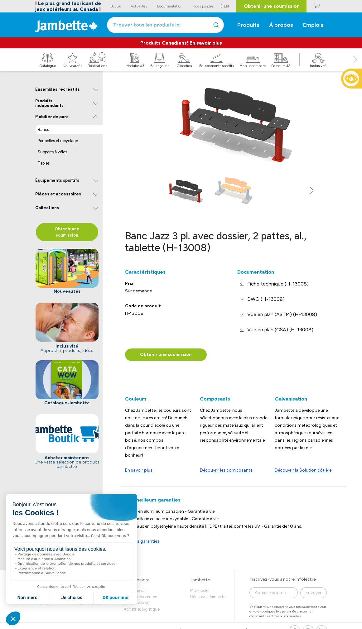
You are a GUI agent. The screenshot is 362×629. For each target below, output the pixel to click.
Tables (44, 163)
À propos (281, 25)
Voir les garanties (142, 541)
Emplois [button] (313, 25)
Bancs (43, 129)
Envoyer (313, 592)
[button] (355, 66)
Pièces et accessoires (58, 194)
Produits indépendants (49, 103)
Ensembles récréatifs (57, 89)
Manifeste (199, 590)
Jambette (200, 580)
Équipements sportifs (57, 180)
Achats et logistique (142, 609)
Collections (47, 207)
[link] (273, 284)
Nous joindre (136, 580)
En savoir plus (206, 43)
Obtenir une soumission (272, 6)
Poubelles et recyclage (58, 140)
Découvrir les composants (226, 470)
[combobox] (165, 25)
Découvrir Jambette (207, 596)
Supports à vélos (52, 152)
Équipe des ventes (140, 596)
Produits (248, 25)
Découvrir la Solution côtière (303, 470)
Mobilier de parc (52, 116)
